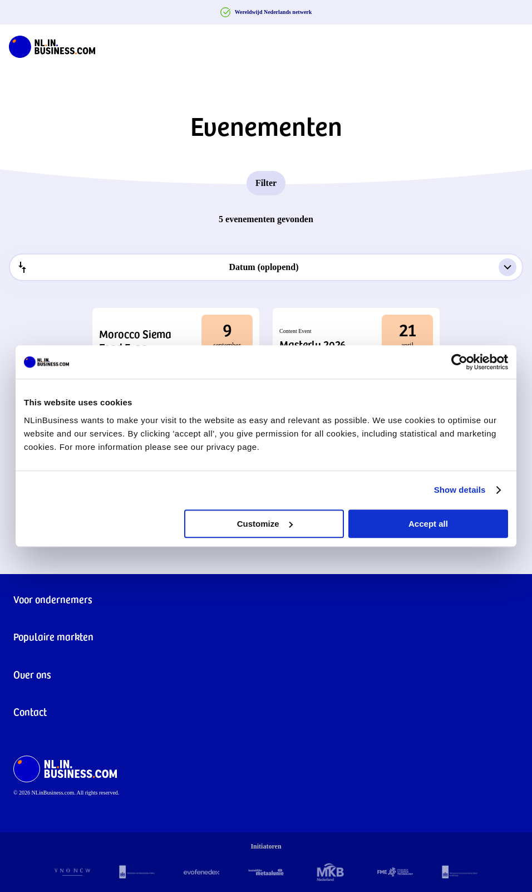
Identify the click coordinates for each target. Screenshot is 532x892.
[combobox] (266, 267)
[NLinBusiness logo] (52, 44)
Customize (265, 523)
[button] (175, 340)
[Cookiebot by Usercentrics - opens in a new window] (459, 362)
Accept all (428, 523)
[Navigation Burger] (514, 44)
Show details (460, 489)
